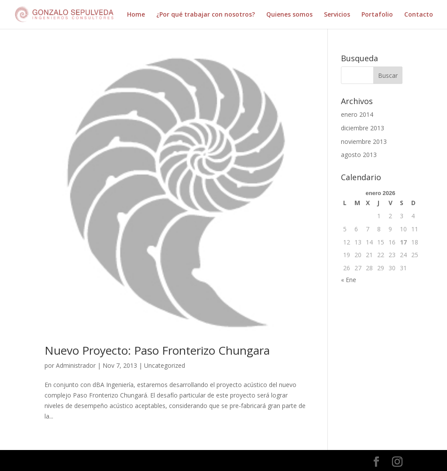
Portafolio (377, 14)
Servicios (337, 14)
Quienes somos (289, 14)
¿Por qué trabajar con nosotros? (205, 14)
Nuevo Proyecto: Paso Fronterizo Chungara (157, 350)
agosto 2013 (359, 154)
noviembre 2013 (364, 141)
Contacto (418, 14)
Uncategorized (164, 365)
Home (136, 14)
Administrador (76, 365)
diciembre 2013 (362, 128)
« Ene (348, 280)
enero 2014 (357, 114)
